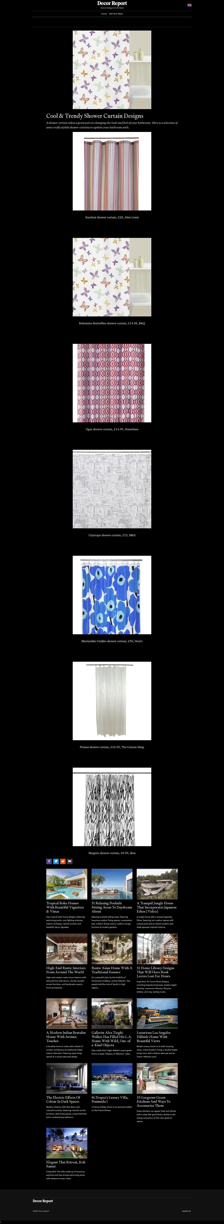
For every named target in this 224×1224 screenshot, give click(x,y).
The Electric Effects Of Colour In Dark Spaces (63, 1099)
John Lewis (132, 217)
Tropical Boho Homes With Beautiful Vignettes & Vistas (65, 907)
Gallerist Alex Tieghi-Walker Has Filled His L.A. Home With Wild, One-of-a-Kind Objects (112, 1038)
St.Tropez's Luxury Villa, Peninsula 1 (110, 1099)
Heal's (139, 641)
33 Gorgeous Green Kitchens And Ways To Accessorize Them (153, 1101)
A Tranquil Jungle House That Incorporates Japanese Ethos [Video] (157, 907)
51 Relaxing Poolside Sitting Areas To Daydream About (112, 907)
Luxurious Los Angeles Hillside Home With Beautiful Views (153, 1036)
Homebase (131, 429)
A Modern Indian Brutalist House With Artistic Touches (66, 1036)
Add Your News (116, 13)
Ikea (133, 853)
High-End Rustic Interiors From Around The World (66, 970)
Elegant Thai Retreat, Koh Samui (65, 1164)
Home (104, 13)
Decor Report (112, 3)
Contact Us (186, 1211)
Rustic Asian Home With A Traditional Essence (112, 970)
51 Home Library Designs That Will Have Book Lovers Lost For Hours (155, 972)
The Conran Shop (132, 747)
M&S (132, 535)
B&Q (142, 323)
